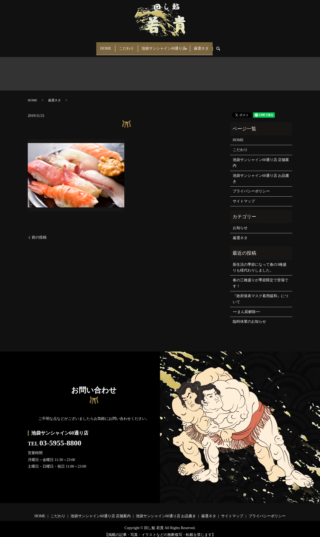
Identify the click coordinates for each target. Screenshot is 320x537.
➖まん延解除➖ (246, 307)
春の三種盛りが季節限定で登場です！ (260, 278)
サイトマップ (244, 196)
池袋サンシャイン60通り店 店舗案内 (261, 158)
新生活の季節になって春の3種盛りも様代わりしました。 (259, 263)
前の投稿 (39, 233)
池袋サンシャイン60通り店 (165, 46)
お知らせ (240, 223)
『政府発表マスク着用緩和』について (260, 294)
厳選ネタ (206, 46)
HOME (100, 46)
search (227, 46)
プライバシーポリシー (251, 187)
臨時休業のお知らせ (249, 317)
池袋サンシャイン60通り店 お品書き (261, 174)
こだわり (124, 46)
